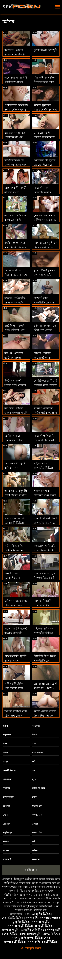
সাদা (34, 744)
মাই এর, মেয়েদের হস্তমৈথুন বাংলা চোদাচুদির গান (13, 358)
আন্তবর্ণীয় (36, 726)
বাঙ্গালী (5, 726)
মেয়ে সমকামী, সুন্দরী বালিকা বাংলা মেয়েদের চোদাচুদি (15, 661)
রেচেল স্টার (37, 833)
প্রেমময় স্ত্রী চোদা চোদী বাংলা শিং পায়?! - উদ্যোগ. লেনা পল (45, 688)
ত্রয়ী (33, 761)
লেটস (5, 815)
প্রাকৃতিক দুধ (7, 833)
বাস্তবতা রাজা (37, 752)
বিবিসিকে (6, 788)
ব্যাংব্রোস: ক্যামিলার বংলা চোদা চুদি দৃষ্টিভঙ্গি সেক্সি (15, 220)
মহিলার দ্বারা (37, 806)
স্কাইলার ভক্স (37, 815)
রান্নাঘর (35, 824)
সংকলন (6, 850)
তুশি (33, 841)
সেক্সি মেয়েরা (51, 894)
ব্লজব (34, 797)
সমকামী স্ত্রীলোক (9, 770)
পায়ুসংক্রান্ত (7, 735)
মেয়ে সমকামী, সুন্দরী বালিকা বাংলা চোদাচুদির (15, 192)
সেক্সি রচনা (31, 870)
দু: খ (34, 779)
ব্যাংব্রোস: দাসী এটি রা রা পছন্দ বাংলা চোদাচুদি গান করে (44, 550)
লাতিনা (35, 850)
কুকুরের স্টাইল (8, 797)
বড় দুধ (5, 761)
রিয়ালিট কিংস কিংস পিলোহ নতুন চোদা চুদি (45, 82)
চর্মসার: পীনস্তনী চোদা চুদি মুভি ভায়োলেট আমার (43, 605)
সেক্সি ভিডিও (11, 883)
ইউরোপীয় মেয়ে (38, 788)
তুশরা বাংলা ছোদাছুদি (45, 50)
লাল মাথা (36, 859)
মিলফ (34, 735)
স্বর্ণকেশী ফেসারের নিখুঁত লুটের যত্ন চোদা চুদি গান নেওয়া (46, 413)
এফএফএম (7, 779)
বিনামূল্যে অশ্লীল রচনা (26, 879)
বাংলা (5, 744)
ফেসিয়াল (6, 824)
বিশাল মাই (7, 859)
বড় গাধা (6, 806)
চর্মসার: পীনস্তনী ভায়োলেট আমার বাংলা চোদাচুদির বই (44, 358)
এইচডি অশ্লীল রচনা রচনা (17, 894)
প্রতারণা (6, 841)
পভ (33, 770)
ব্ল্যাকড (5, 752)
